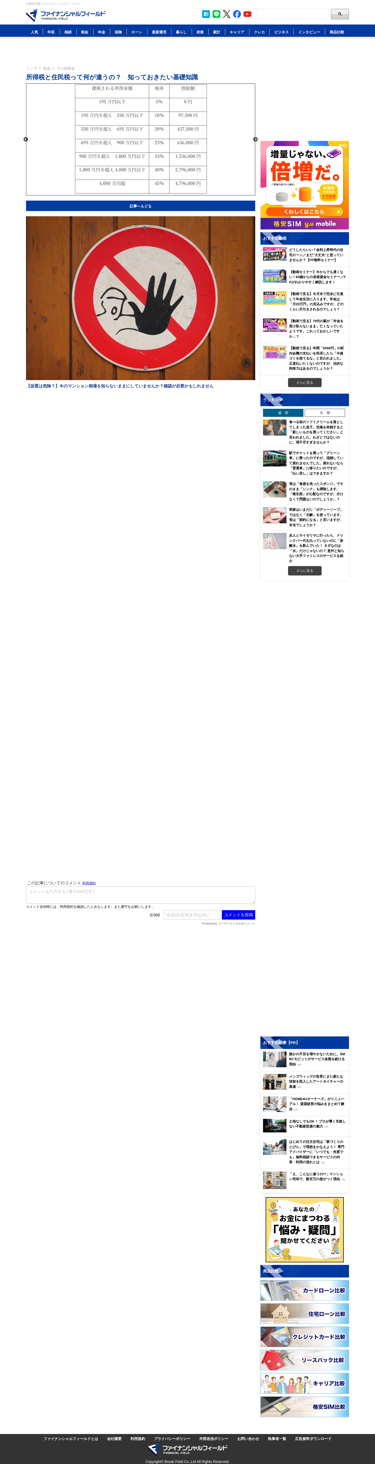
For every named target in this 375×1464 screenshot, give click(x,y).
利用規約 (137, 1438)
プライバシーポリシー (172, 1438)
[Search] (292, 14)
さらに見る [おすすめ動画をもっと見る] (304, 382)
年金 (101, 32)
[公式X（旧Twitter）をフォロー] (227, 14)
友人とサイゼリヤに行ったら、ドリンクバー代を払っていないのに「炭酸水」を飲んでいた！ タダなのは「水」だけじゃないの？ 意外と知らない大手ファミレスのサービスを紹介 (316, 548)
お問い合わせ (248, 1438)
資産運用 (159, 32)
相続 (68, 32)
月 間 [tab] (325, 412)
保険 (118, 32)
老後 (200, 32)
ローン (136, 32)
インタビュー (309, 32)
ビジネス (281, 32)
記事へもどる (141, 206)
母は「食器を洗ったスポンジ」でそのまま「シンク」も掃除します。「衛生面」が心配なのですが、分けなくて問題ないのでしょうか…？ (316, 491)
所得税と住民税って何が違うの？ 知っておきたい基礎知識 (112, 77)
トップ (31, 68)
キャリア (237, 32)
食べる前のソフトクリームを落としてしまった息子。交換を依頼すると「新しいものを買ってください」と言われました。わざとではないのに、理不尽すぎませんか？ (316, 432)
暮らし (181, 32)
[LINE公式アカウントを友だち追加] (216, 14)
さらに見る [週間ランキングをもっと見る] (304, 570)
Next (255, 139)
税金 (84, 32)
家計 (216, 32)
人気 (34, 32)
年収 (51, 32)
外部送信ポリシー (213, 1438)
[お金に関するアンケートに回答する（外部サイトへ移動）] (304, 1229)
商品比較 (337, 32)
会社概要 (114, 1438)
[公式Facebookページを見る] (237, 14)
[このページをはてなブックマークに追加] (206, 14)
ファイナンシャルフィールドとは (70, 1438)
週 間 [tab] (283, 412)
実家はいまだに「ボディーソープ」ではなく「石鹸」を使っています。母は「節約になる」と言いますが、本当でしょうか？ (316, 517)
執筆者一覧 (277, 1438)
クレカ (259, 32)
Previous (25, 139)
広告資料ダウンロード (313, 1438)
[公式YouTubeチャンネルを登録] (247, 14)
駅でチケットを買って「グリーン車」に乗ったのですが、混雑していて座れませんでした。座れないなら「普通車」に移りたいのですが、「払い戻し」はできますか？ (316, 463)
